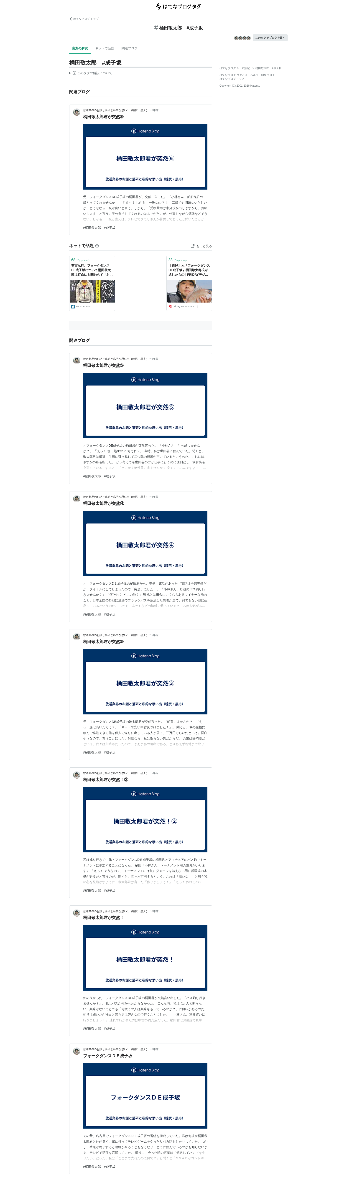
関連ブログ (130, 48)
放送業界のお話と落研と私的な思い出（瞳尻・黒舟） (116, 110)
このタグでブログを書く (270, 37)
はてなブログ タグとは (233, 75)
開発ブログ (268, 75)
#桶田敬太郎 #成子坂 (99, 228)
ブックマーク (80, 260)
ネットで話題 (104, 48)
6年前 (154, 110)
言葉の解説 (80, 48)
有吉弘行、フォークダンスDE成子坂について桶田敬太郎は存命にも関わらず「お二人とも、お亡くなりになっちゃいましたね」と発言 (92, 270)
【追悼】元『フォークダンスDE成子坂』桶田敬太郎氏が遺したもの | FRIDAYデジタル (189, 270)
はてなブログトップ (231, 78)
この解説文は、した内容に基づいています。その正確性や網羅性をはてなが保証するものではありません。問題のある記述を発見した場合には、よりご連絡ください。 (90, 73)
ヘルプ (254, 75)
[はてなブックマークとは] (97, 245)
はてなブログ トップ (84, 18)
